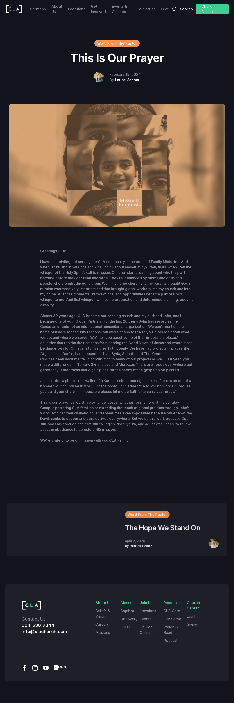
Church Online (208, 9)
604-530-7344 (38, 625)
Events (145, 619)
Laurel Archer (127, 80)
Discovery (128, 619)
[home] (13, 9)
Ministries (147, 9)
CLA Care (172, 611)
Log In (192, 616)
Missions (102, 632)
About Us (56, 9)
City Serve (172, 619)
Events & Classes (119, 9)
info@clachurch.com (44, 631)
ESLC (125, 627)
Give (165, 9)
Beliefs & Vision (102, 613)
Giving (192, 624)
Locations (77, 9)
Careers (102, 624)
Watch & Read (171, 630)
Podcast (170, 640)
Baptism (127, 611)
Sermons (38, 9)
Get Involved (98, 9)
